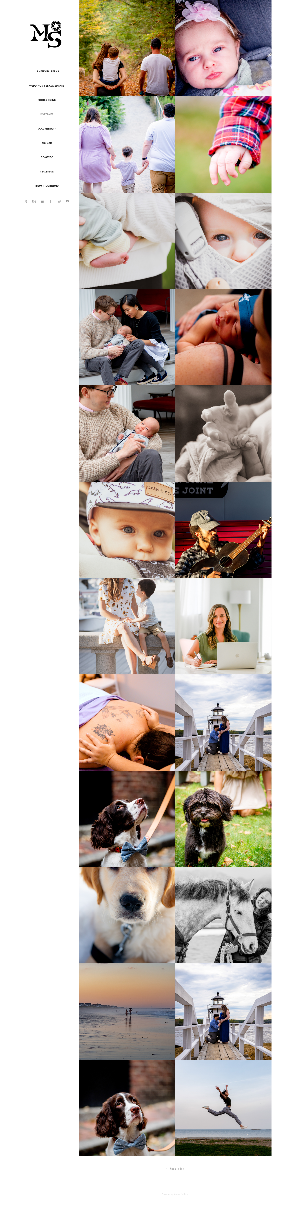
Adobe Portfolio (181, 1194)
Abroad (47, 143)
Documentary (46, 128)
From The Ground (47, 186)
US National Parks (47, 71)
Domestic (47, 157)
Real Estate (47, 171)
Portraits (46, 114)
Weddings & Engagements (46, 85)
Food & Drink (47, 100)
